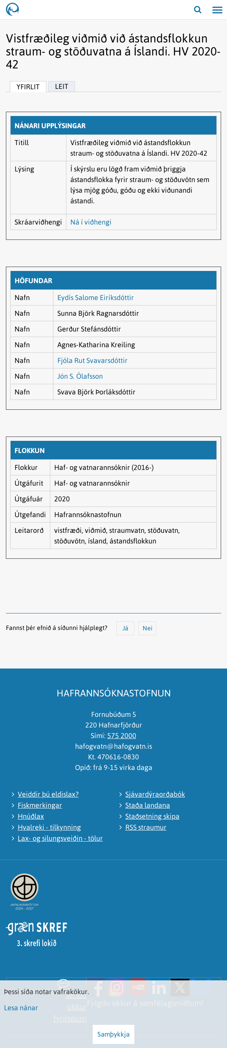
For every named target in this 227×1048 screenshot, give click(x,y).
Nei (147, 628)
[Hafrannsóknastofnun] (16, 10)
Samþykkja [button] (113, 1034)
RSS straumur (146, 827)
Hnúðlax (31, 816)
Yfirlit (28, 87)
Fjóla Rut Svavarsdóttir (92, 360)
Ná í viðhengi (91, 222)
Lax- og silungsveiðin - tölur (60, 838)
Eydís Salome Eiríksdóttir (95, 297)
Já (125, 628)
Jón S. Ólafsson (80, 376)
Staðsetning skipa (152, 816)
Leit (61, 86)
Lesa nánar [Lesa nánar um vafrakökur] (21, 1008)
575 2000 (121, 735)
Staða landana (147, 805)
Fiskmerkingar (40, 805)
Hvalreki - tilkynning (49, 827)
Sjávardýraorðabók (155, 794)
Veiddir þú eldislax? (48, 794)
